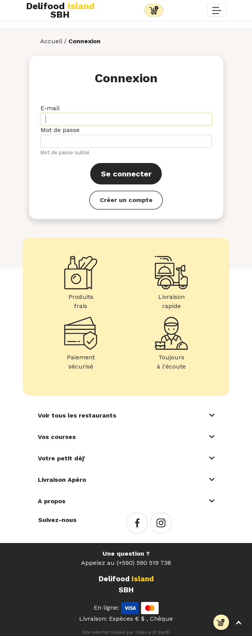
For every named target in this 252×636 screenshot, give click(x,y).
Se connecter (126, 173)
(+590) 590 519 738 (144, 562)
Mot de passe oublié (65, 152)
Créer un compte (126, 200)
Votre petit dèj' (61, 458)
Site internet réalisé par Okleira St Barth (126, 632)
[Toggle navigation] (153, 10)
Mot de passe (60, 130)
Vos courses (57, 436)
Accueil (51, 41)
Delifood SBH (60, 10)
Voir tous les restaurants (77, 415)
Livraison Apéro (62, 479)
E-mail (50, 108)
